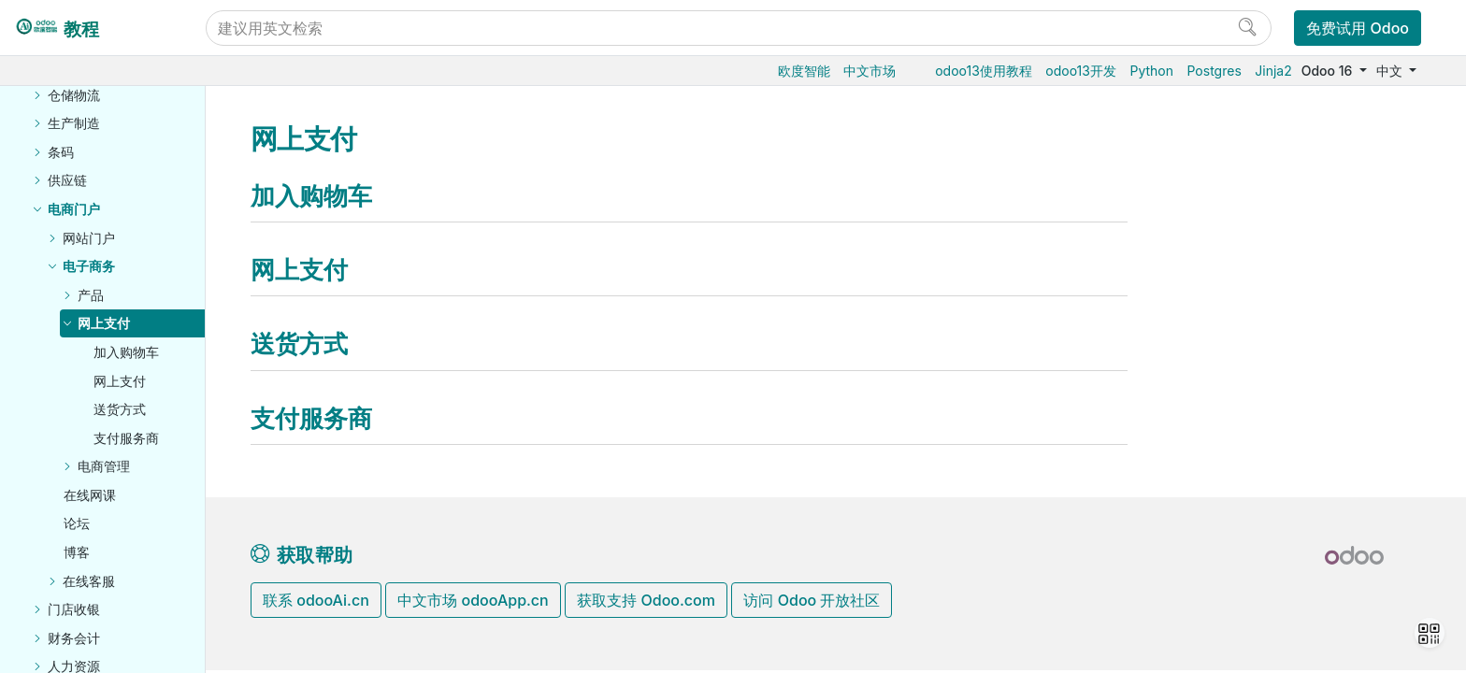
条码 (61, 152)
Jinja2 (1273, 71)
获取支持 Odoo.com (646, 600)
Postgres (1214, 71)
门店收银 (74, 609)
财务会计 (74, 638)
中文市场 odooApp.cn (472, 600)
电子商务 (89, 266)
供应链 (67, 180)
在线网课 (90, 495)
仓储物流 (74, 95)
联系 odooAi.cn (316, 600)
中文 (1391, 71)
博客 (77, 552)
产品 (91, 295)
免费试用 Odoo (1357, 28)
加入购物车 (126, 352)
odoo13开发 (1080, 71)
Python (1151, 71)
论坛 (77, 523)
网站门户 (89, 238)
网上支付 (104, 323)
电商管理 (104, 466)
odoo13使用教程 (983, 71)
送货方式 (119, 409)
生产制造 (74, 123)
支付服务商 (126, 438)
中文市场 (869, 71)
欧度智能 (804, 71)
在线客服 (89, 581)
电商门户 (74, 209)
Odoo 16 (1328, 71)
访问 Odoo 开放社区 (811, 600)
